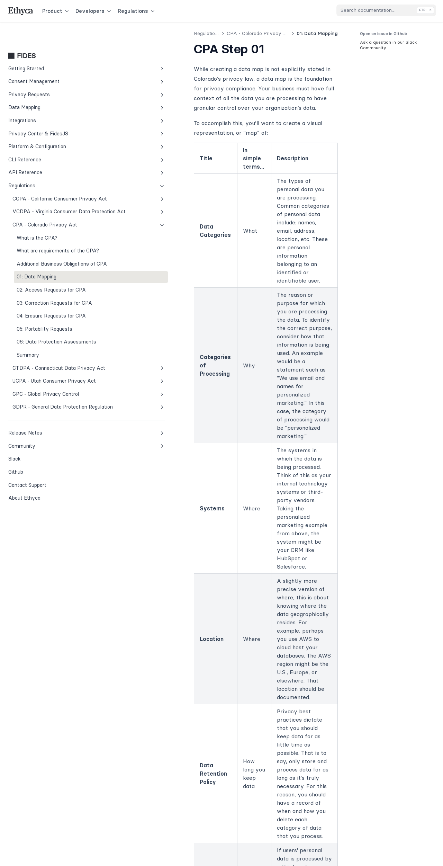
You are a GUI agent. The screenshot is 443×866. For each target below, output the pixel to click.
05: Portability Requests (44, 344)
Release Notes (48, 485)
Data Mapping (48, 85)
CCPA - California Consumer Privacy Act (50, 180)
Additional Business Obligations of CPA (39, 268)
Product (56, 11)
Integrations (48, 98)
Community (48, 499)
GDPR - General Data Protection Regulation (50, 456)
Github (31, 524)
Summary (28, 378)
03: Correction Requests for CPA (48, 314)
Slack (31, 511)
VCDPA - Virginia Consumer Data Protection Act (50, 201)
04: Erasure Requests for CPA (51, 331)
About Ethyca (24, 550)
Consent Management (48, 59)
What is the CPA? (37, 230)
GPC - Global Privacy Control (50, 436)
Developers (93, 11)
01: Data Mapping (36, 285)
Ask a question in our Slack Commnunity (388, 44)
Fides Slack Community (212, 685)
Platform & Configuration (48, 124)
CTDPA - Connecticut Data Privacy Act (50, 394)
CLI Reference (48, 137)
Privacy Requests (48, 72)
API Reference (48, 150)
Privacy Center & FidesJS (48, 111)
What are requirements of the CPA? (51, 247)
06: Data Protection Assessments (39, 361)
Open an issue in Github (383, 33)
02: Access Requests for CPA (51, 297)
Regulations (137, 11)
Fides (48, 33)
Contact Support (27, 538)
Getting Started (48, 46)
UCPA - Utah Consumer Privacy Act (50, 415)
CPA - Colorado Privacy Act (50, 217)
